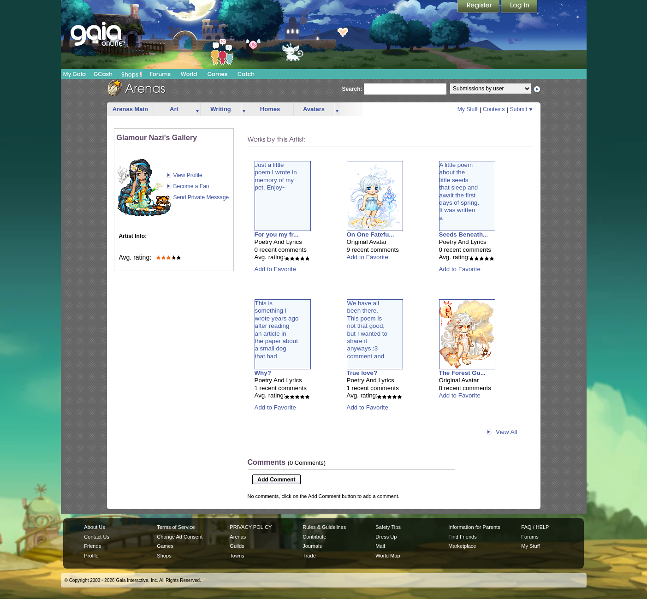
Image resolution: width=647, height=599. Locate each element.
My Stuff (467, 109)
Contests (494, 109)
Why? (263, 372)
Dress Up (386, 537)
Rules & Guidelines (324, 527)
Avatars (314, 109)
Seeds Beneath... (463, 234)
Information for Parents (474, 527)
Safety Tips (388, 527)
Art (174, 109)
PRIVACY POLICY (251, 527)
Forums (160, 74)
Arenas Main (130, 109)
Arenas (238, 537)
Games (218, 74)
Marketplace (462, 546)
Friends (92, 546)
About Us (94, 527)
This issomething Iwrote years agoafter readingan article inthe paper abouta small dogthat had (277, 330)
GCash (103, 74)
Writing (220, 109)
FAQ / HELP (535, 527)
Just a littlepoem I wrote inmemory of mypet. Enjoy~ (276, 176)
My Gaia (74, 74)
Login (519, 7)
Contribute (314, 537)
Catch (246, 74)
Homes (270, 109)
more (197, 109)
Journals (312, 546)
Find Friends (462, 537)
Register (479, 7)
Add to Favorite (275, 269)
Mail (380, 546)
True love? (362, 372)
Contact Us (96, 537)
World (189, 74)
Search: (352, 89)
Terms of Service (176, 527)
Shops (131, 74)
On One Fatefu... (370, 234)
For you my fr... (277, 234)
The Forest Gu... (462, 372)
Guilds (237, 546)
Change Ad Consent (179, 537)
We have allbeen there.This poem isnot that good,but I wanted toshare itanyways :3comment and (367, 330)
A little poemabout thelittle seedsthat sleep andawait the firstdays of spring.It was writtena (459, 191)
